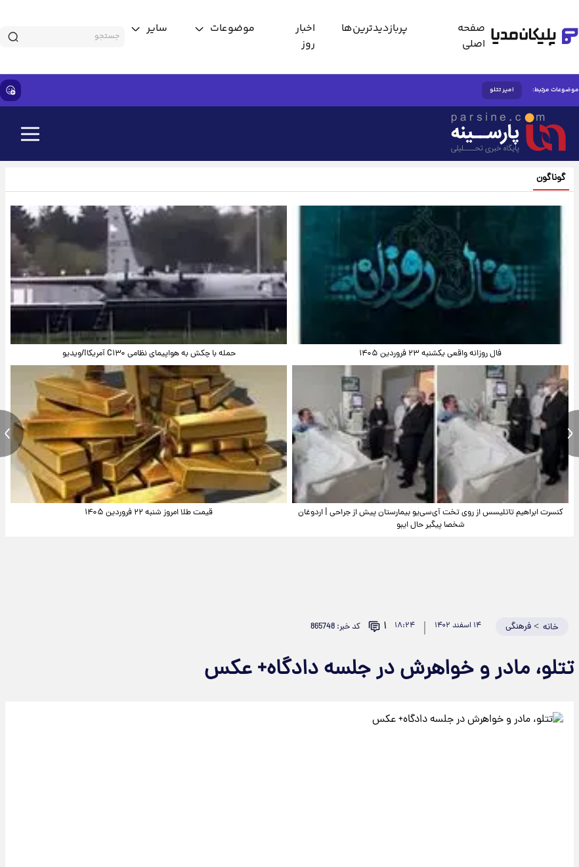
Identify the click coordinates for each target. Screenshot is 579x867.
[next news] (567, 433)
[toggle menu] (224, 29)
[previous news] (12, 433)
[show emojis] (10, 90)
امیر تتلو (502, 90)
